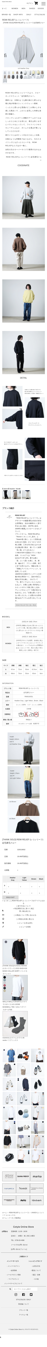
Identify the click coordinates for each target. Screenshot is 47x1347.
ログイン (28, 3)
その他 (36, 1279)
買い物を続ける (25, 911)
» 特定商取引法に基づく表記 (23, 908)
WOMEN (15, 8)
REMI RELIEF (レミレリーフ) (15, 20)
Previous (6, 55)
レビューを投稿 (25, 927)
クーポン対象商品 (15, 1218)
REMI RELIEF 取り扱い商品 (26, 605)
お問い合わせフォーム (18, 1249)
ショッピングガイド (35, 1261)
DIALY (28, 14)
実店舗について (23, 1304)
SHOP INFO (18, 14)
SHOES (32, 8)
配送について (36, 1270)
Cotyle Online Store (16, 1329)
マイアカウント (14, 1279)
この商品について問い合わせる (25, 915)
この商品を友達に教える (25, 919)
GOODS (41, 8)
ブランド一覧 (23, 1310)
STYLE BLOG (39, 14)
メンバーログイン (14, 1266)
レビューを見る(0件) (24, 923)
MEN (23, 8)
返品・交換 (36, 1275)
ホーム (4, 1213)
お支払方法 (36, 1266)
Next (40, 55)
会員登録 (14, 1270)
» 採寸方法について (23, 906)
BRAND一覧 (6, 14)
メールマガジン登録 (14, 1275)
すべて (4, 8)
